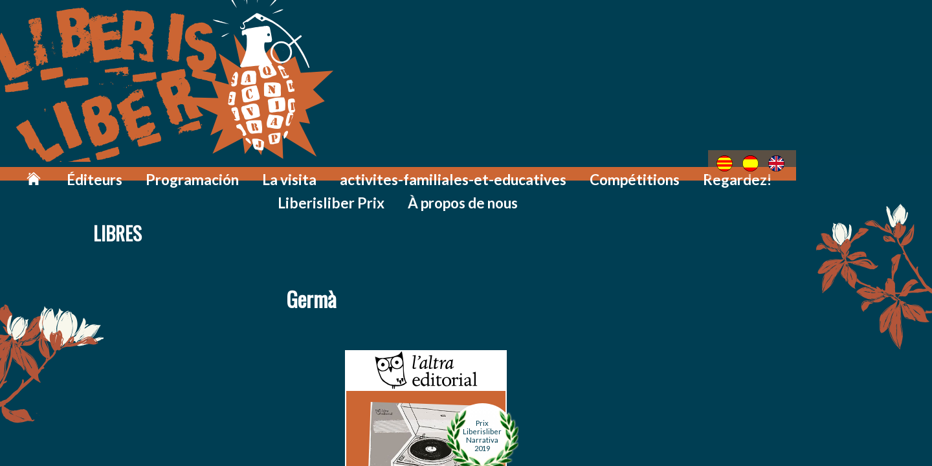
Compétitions (553, 170)
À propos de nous (834, 170)
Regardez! (638, 170)
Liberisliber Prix (728, 170)
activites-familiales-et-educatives (408, 170)
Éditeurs (117, 170)
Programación (198, 170)
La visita (278, 170)
